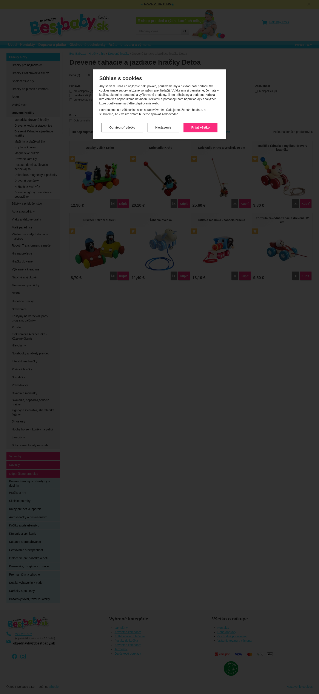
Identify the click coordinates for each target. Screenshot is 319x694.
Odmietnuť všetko (122, 126)
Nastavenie (163, 126)
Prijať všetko (200, 126)
